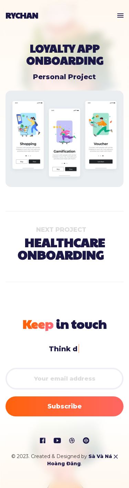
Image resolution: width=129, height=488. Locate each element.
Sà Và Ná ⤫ (103, 456)
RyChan (22, 15)
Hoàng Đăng (64, 463)
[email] (64, 379)
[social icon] (42, 440)
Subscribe (64, 406)
